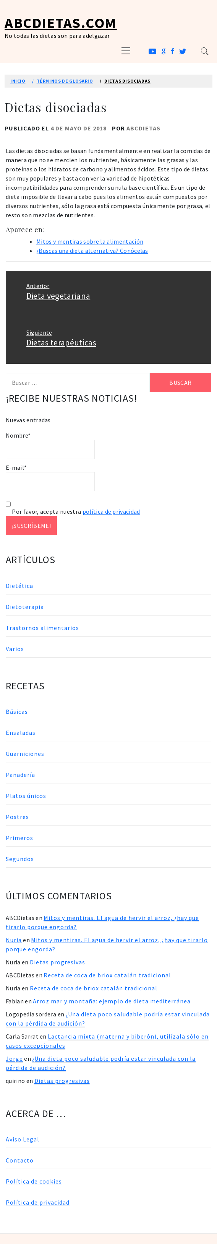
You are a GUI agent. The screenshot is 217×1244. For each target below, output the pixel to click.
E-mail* (50, 477)
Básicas (17, 711)
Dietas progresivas (57, 962)
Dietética (19, 585)
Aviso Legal (22, 1139)
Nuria (14, 940)
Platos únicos (26, 795)
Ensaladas (21, 732)
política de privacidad (111, 511)
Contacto (20, 1160)
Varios (15, 649)
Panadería (20, 774)
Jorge (14, 1058)
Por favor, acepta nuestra (73, 511)
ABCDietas (143, 128)
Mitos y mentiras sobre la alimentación (89, 241)
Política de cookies (34, 1181)
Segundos (20, 859)
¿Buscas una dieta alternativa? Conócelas (92, 250)
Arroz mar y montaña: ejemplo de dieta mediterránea (112, 1001)
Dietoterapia (25, 607)
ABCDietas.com (61, 23)
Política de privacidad (38, 1202)
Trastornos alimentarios (42, 628)
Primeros (19, 838)
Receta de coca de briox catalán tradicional (107, 975)
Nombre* (50, 445)
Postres (17, 817)
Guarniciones (25, 753)
